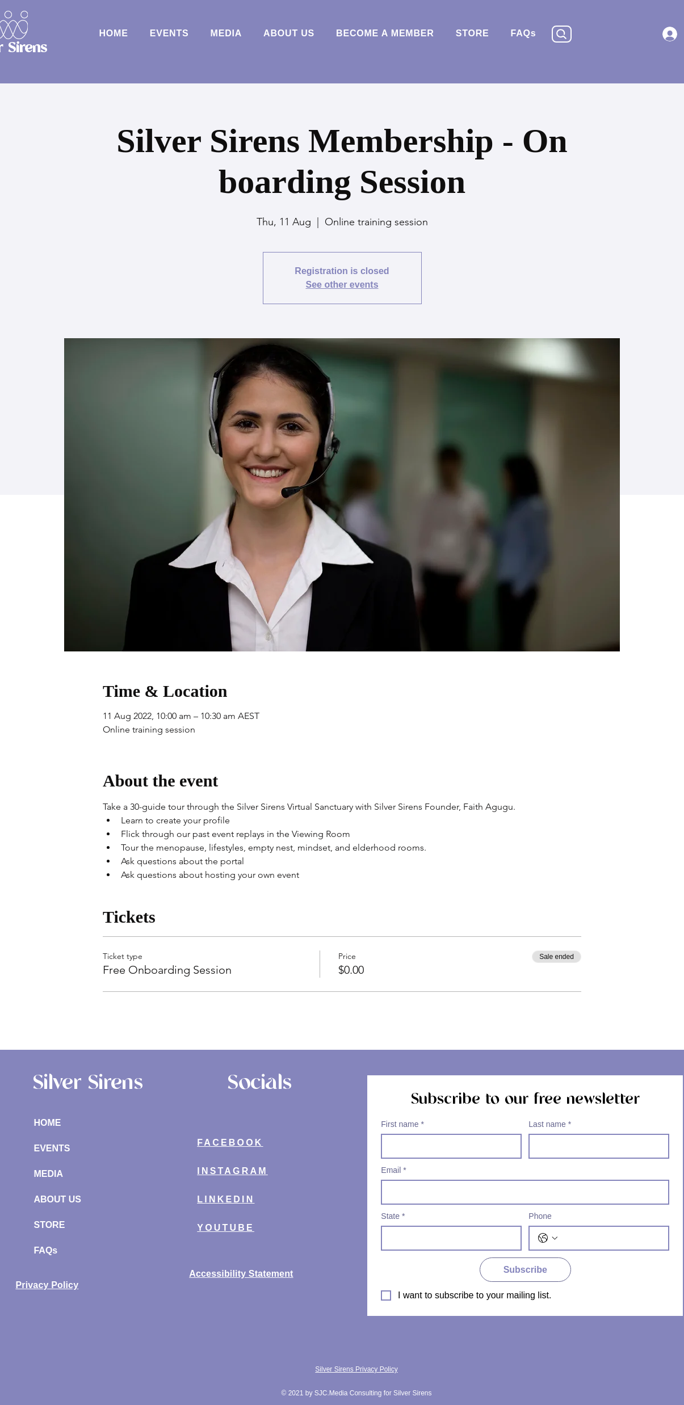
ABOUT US (57, 1199)
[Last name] (595, 1146)
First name (402, 1124)
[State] (448, 1238)
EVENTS (51, 1148)
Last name (549, 1124)
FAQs (45, 1250)
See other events (341, 284)
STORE (49, 1225)
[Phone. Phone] (610, 1238)
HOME (47, 1123)
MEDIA (48, 1174)
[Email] (521, 1192)
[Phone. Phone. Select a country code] (547, 1238)
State (393, 1216)
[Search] (562, 34)
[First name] (448, 1146)
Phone (539, 1216)
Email (393, 1170)
